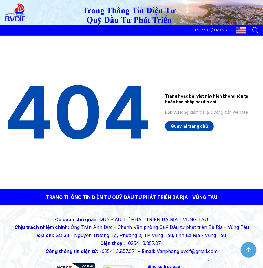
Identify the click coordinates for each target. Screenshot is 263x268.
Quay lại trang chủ (189, 126)
